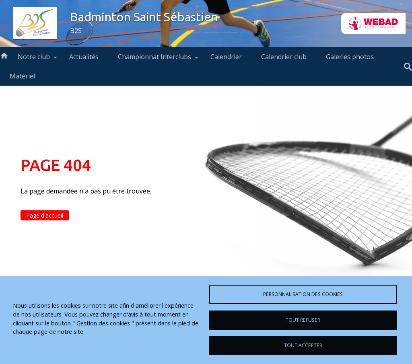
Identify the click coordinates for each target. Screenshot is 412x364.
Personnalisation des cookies (303, 294)
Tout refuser (303, 320)
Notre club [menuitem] (34, 59)
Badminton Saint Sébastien (144, 17)
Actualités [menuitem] (84, 56)
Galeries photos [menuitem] (350, 56)
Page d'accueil (44, 215)
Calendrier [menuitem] (226, 56)
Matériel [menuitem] (22, 76)
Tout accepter (303, 345)
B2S (76, 30)
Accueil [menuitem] (4, 55)
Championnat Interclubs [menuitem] (154, 59)
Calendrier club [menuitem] (284, 56)
